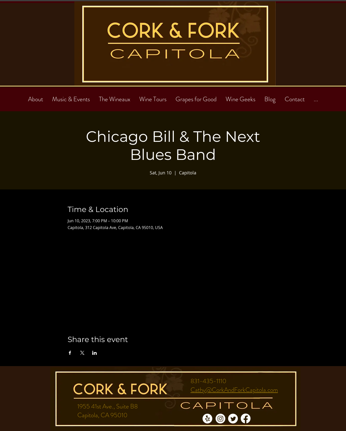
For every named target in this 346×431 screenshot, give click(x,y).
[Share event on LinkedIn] (94, 353)
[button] (294, 96)
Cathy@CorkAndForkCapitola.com (234, 389)
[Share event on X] (82, 353)
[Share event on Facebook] (70, 353)
